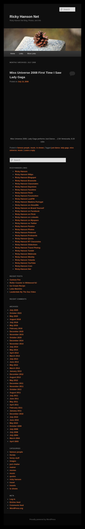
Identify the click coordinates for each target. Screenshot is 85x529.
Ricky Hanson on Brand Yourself (29, 208)
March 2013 (15, 368)
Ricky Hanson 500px (24, 174)
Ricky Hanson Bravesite (25, 181)
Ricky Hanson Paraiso (25, 226)
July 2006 (14, 432)
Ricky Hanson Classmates (26, 184)
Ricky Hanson (21, 171)
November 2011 (16, 386)
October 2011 (15, 389)
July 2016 (14, 322)
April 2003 (14, 441)
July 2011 (14, 396)
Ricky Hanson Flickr (24, 193)
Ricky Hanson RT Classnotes (28, 242)
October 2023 (15, 313)
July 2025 (14, 310)
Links (21, 54)
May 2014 (14, 350)
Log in (12, 499)
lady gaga (65, 148)
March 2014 (15, 356)
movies (13, 470)
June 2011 (14, 399)
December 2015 (16, 331)
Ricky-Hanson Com (23, 266)
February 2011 (16, 408)
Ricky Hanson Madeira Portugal (29, 202)
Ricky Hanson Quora (24, 238)
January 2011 (15, 411)
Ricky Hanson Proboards (26, 235)
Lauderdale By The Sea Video (23, 292)
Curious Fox (15, 280)
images (13, 461)
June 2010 (14, 420)
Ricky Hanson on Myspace (27, 220)
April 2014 (14, 353)
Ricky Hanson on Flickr (25, 214)
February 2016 (16, 328)
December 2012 (16, 374)
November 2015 (16, 334)
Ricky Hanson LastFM (24, 199)
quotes (13, 476)
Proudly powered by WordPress (42, 519)
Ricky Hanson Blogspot (25, 177)
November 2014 (16, 344)
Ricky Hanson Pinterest (25, 232)
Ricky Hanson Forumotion (26, 196)
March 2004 (15, 438)
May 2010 (14, 423)
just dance (55, 148)
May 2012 (14, 380)
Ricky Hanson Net (24, 16)
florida (12, 455)
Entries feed (15, 502)
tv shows (40, 148)
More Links (31, 54)
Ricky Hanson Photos (24, 229)
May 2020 (14, 316)
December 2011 (16, 383)
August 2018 (15, 319)
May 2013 (14, 365)
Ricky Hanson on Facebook (27, 211)
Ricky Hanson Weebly (24, 257)
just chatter (15, 464)
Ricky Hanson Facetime (25, 190)
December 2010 (16, 414)
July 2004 (14, 435)
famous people (23, 148)
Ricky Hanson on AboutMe (27, 205)
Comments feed (17, 505)
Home (12, 54)
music (33, 148)
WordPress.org (16, 508)
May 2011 (14, 402)
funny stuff (14, 458)
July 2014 (14, 347)
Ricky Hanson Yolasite (25, 260)
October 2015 (15, 337)
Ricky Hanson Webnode (25, 254)
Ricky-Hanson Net (23, 269)
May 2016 (14, 325)
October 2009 (15, 426)
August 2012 (15, 377)
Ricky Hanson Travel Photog (27, 248)
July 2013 (14, 359)
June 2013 (14, 362)
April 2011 (14, 405)
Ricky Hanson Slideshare (26, 245)
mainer (13, 467)
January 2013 (15, 371)
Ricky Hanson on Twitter (26, 223)
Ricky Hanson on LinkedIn (26, 217)
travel (12, 482)
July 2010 (14, 417)
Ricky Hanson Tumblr (24, 251)
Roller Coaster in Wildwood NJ (23, 283)
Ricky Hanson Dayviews (25, 187)
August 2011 (15, 392)
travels (13, 485)
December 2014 (16, 340)
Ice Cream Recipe (17, 286)
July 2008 (14, 429)
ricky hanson (15, 479)
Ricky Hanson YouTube (25, 263)
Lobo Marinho (16, 289)
